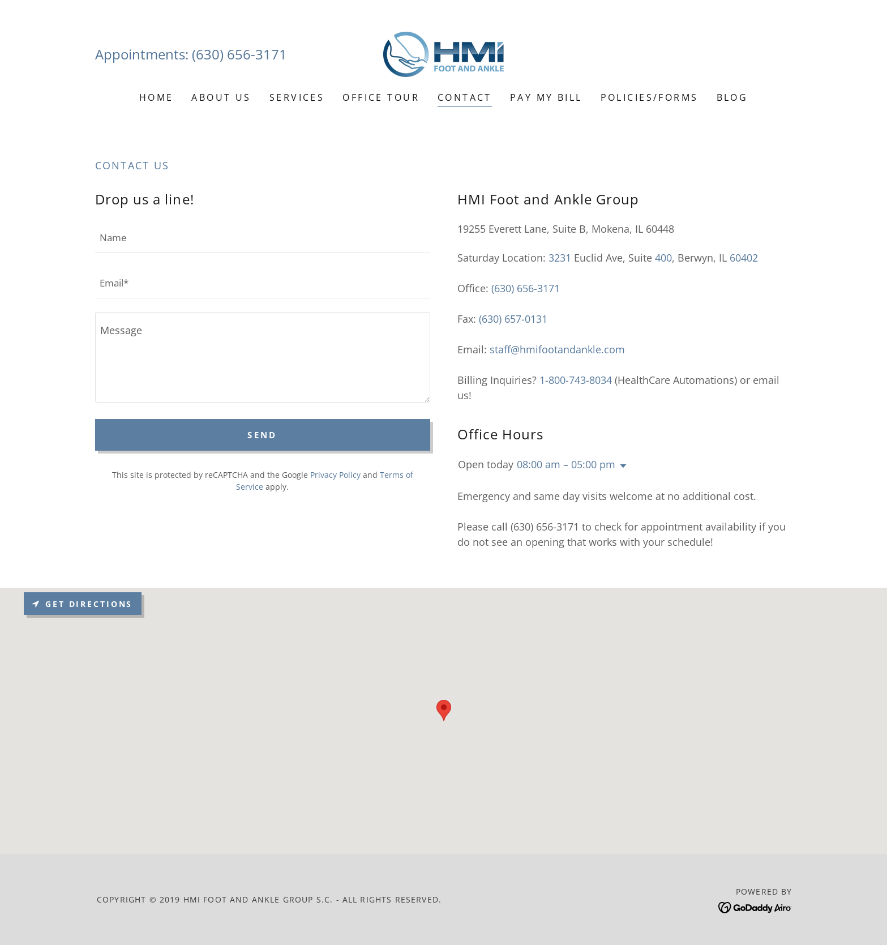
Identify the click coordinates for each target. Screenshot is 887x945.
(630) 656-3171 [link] (239, 54)
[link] (443, 53)
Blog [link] (732, 97)
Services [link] (296, 97)
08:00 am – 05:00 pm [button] (566, 464)
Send (262, 435)
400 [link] (663, 257)
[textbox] (262, 237)
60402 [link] (744, 257)
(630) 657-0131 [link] (513, 319)
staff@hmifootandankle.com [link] (557, 349)
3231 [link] (560, 257)
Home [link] (156, 97)
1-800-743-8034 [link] (575, 380)
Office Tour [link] (380, 97)
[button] (620, 466)
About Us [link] (221, 97)
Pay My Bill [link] (546, 97)
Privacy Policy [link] (335, 474)
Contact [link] (465, 97)
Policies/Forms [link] (650, 97)
